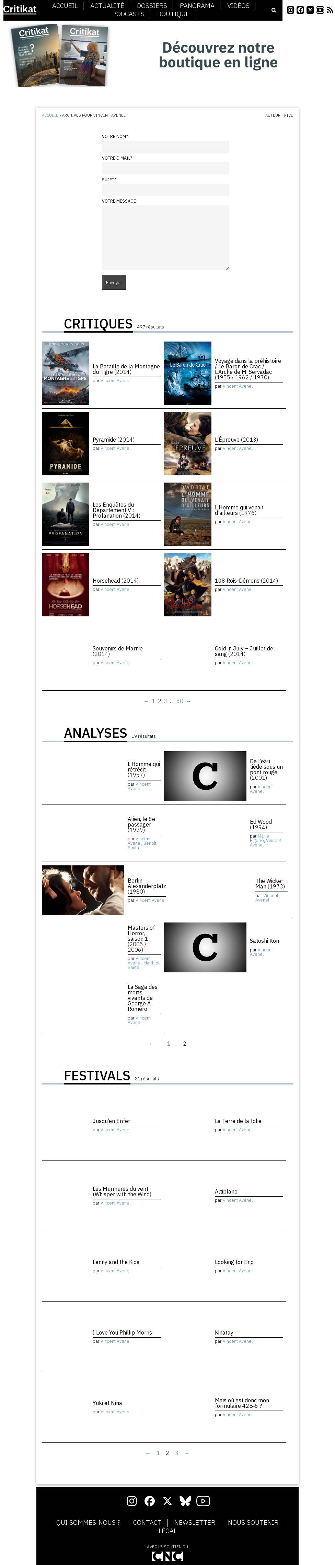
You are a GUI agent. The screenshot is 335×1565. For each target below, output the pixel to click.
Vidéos (238, 6)
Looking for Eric (234, 1262)
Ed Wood (261, 824)
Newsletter (194, 1522)
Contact (147, 1522)
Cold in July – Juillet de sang (244, 651)
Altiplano (226, 1191)
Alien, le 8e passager (141, 824)
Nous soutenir (253, 1522)
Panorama (197, 6)
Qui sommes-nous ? (88, 1522)
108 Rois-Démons (246, 580)
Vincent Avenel (115, 381)
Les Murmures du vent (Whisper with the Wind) (122, 1191)
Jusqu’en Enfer (111, 1121)
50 (179, 701)
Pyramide (114, 439)
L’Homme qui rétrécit (144, 769)
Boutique (173, 14)
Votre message (119, 201)
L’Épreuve (236, 439)
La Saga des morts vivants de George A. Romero (143, 997)
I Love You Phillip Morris (122, 1332)
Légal (168, 1531)
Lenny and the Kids (116, 1262)
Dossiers (152, 6)
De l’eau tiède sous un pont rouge (266, 769)
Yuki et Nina (107, 1403)
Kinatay (224, 1332)
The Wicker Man (270, 883)
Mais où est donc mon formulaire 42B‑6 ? (242, 1403)
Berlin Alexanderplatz (147, 886)
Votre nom (115, 136)
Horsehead (116, 580)
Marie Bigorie (259, 838)
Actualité (107, 6)
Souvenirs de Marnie (118, 651)
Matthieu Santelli (144, 965)
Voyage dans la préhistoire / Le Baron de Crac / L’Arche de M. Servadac (248, 369)
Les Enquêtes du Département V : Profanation (116, 510)
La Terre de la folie (238, 1121)
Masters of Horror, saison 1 (141, 938)
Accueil (65, 6)
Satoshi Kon (264, 940)
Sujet (109, 180)
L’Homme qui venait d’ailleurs (239, 510)
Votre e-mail (117, 158)
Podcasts (128, 14)
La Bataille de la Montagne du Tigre (126, 369)
